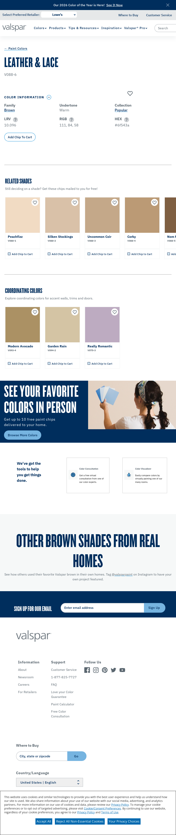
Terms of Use (109, 812)
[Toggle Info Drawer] (49, 97)
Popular (121, 110)
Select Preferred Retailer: (21, 15)
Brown (9, 110)
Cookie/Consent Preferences (102, 808)
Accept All (44, 821)
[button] (15, 120)
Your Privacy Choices (124, 821)
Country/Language (32, 773)
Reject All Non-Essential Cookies (80, 821)
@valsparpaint (122, 574)
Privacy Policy (120, 805)
